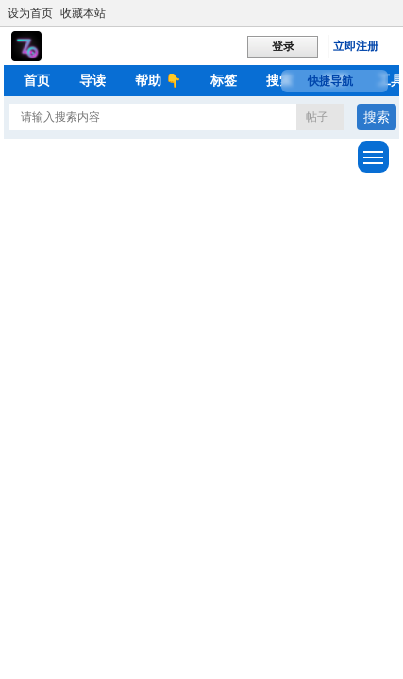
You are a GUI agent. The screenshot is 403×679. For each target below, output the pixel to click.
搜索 (279, 80)
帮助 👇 (158, 80)
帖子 (317, 117)
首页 (37, 80)
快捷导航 (330, 81)
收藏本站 (83, 13)
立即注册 (355, 46)
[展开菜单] (373, 157)
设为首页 (30, 13)
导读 (92, 80)
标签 (223, 80)
